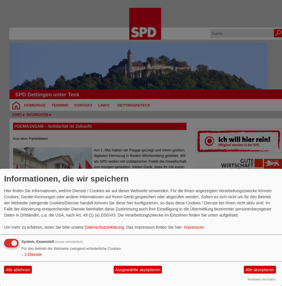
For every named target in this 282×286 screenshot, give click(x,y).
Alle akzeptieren (260, 269)
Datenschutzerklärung (104, 227)
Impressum (194, 227)
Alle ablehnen (18, 269)
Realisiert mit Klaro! (262, 279)
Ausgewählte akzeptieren (137, 269)
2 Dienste (31, 254)
